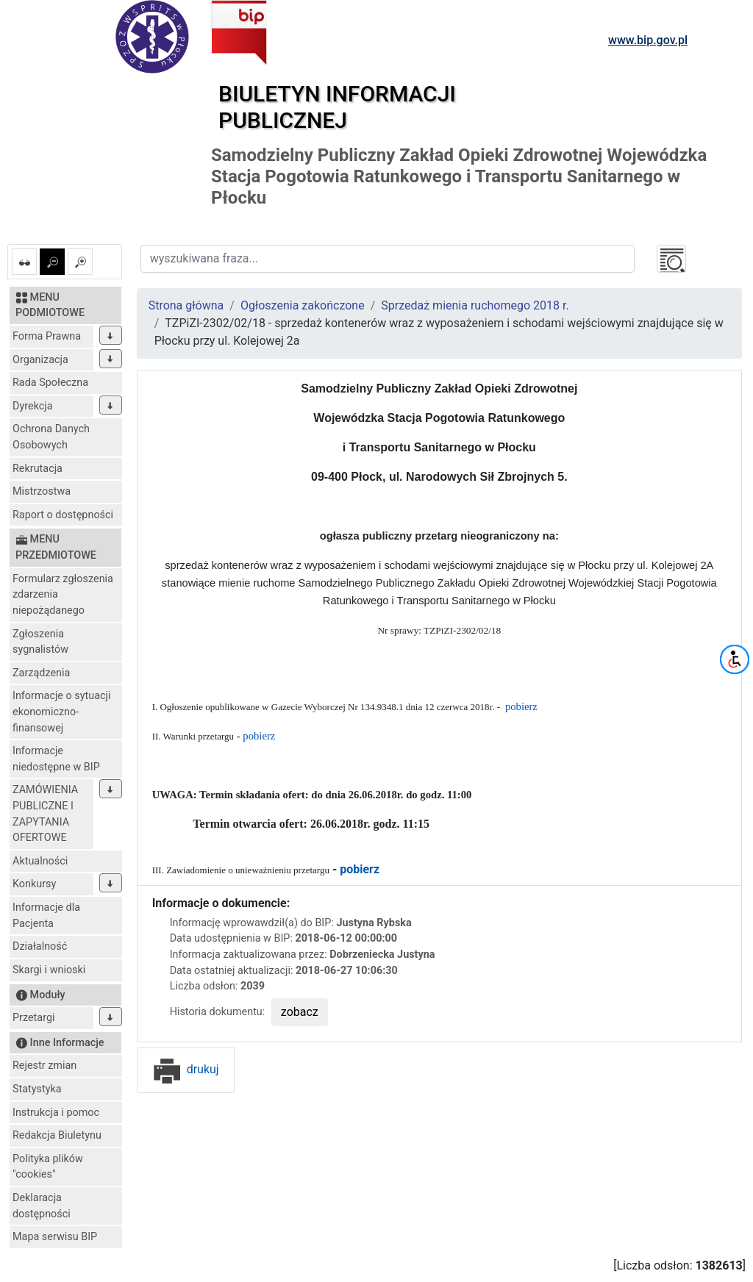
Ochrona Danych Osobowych (51, 437)
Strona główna (186, 305)
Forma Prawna (47, 336)
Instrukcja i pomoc (56, 1112)
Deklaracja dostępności (42, 1206)
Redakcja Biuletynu (57, 1135)
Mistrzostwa (42, 491)
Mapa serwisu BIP (55, 1237)
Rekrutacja (38, 468)
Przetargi (33, 1017)
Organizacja (40, 360)
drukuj (185, 1069)
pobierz (521, 706)
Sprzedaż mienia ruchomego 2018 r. (474, 305)
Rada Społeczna (50, 382)
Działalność (40, 946)
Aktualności (40, 861)
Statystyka (37, 1089)
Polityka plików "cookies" (48, 1167)
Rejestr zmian (44, 1065)
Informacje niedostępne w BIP (56, 759)
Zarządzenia (41, 673)
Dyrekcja (33, 406)
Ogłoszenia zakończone (302, 305)
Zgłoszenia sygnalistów (40, 642)
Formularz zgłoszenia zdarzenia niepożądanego (63, 595)
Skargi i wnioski (49, 970)
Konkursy (34, 884)
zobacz (299, 1012)
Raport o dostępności (63, 515)
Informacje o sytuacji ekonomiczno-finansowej (62, 712)
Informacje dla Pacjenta (46, 915)
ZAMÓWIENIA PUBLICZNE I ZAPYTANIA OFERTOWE (45, 814)
